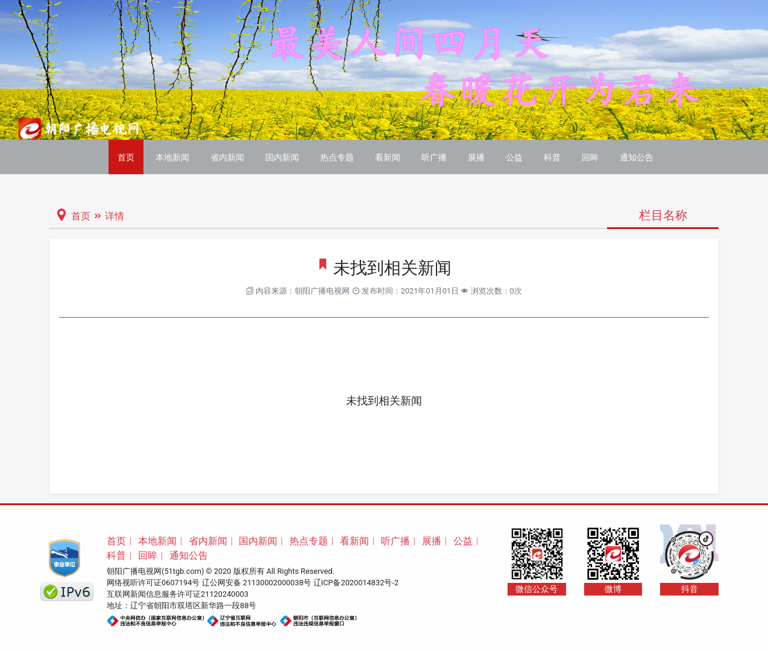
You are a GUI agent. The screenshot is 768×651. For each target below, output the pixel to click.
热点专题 (337, 157)
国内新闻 (282, 157)
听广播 (434, 157)
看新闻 (387, 157)
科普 (552, 157)
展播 (476, 157)
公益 (514, 157)
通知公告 (636, 157)
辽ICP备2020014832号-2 (356, 582)
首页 (126, 157)
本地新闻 (172, 157)
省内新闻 (227, 157)
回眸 (590, 157)
